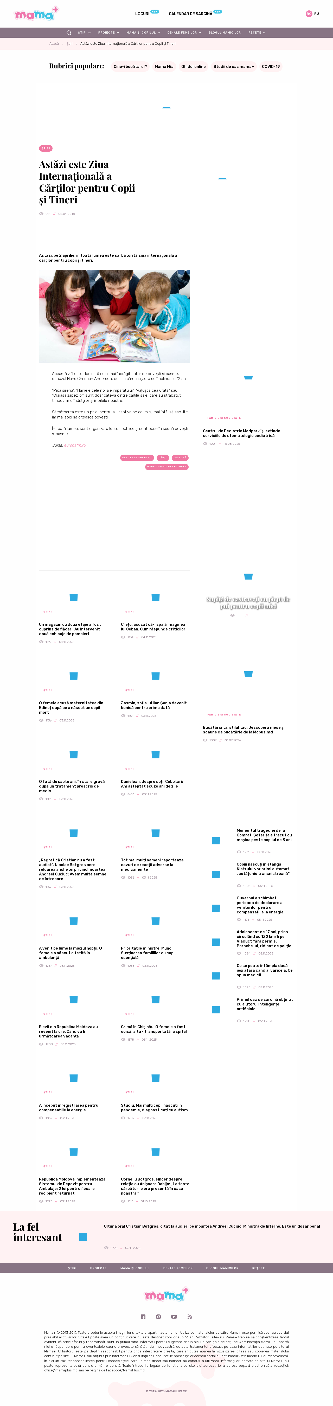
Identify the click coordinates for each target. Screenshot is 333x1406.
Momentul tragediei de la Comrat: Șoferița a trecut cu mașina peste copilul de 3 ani (264, 835)
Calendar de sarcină (190, 13)
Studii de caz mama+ (234, 66)
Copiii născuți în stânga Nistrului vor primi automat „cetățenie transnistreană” (263, 869)
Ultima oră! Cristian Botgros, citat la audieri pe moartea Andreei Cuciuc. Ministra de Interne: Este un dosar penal (212, 1226)
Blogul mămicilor (225, 32)
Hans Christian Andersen (167, 467)
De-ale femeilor (182, 32)
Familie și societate (224, 418)
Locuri (142, 13)
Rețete (255, 32)
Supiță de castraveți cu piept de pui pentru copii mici (248, 602)
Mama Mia (164, 66)
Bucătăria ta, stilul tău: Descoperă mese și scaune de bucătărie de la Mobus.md (244, 729)
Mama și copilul (141, 32)
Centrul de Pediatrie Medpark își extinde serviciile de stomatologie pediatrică (241, 433)
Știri (82, 32)
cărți (163, 457)
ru (316, 14)
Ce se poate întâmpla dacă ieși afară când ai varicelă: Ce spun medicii (265, 970)
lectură (180, 457)
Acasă (54, 44)
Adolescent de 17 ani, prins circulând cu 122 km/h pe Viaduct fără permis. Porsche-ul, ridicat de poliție (264, 939)
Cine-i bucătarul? (130, 66)
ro (309, 14)
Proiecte (106, 32)
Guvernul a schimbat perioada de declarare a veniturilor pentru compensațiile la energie (260, 905)
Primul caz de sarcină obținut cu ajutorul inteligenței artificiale (265, 1004)
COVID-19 (271, 66)
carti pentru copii (137, 457)
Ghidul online (193, 66)
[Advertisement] (114, 528)
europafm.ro (74, 445)
